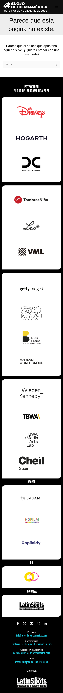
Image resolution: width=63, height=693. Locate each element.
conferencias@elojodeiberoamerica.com (32, 644)
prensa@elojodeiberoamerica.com (31, 662)
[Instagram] (38, 623)
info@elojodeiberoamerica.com (31, 635)
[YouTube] (31, 623)
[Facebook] (17, 623)
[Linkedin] (45, 623)
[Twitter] (24, 623)
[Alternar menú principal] (56, 7)
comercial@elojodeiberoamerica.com (31, 653)
